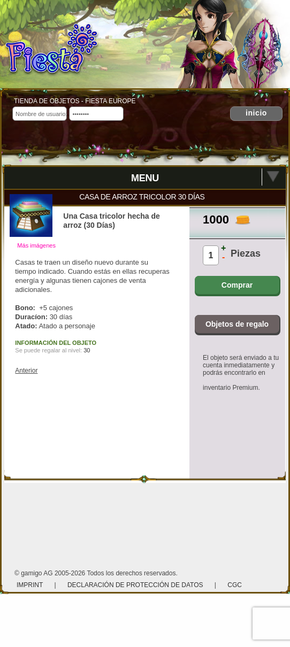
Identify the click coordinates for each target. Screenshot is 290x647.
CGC (234, 585)
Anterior (26, 370)
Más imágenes (36, 245)
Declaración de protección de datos (135, 585)
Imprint (30, 585)
